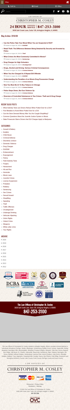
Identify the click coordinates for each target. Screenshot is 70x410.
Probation (6, 184)
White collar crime (9, 227)
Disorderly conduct (9, 141)
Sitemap (38, 386)
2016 (3, 253)
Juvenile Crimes (8, 178)
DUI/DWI (24, 45)
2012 (3, 267)
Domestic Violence (9, 143)
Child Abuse (7, 135)
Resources (30, 384)
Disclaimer (31, 386)
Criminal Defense (27, 70)
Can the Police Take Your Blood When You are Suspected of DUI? (28, 43)
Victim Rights (7, 218)
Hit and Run (7, 169)
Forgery (6, 164)
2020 (3, 240)
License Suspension (10, 181)
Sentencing (25, 59)
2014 (3, 260)
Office (58, 6)
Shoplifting (7, 198)
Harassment (7, 166)
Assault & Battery (9, 129)
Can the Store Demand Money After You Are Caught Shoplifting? (25, 113)
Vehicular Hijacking (9, 215)
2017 (3, 250)
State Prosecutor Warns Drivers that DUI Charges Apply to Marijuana (27, 119)
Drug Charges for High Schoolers (16, 62)
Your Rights (7, 230)
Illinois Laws (7, 175)
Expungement (8, 155)
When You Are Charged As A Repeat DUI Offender (22, 73)
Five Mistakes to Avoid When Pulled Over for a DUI (21, 111)
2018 (3, 246)
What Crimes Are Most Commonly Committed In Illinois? (25, 56)
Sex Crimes (7, 192)
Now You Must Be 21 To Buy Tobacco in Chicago (22, 85)
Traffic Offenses (8, 207)
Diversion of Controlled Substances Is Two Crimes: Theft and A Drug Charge (32, 96)
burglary (6, 132)
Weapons (6, 224)
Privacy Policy (39, 384)
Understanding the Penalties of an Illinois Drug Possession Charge (29, 79)
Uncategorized (26, 65)
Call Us (11, 6)
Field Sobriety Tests (10, 161)
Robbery (6, 187)
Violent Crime (8, 221)
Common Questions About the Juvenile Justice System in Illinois (25, 116)
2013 (3, 263)
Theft (24, 53)
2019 (3, 243)
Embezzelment (8, 152)
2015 (3, 256)
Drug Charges (8, 146)
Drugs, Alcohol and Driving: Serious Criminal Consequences (26, 68)
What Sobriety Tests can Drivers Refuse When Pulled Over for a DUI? (27, 108)
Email (35, 6)
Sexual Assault (8, 195)
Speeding (6, 201)
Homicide (6, 172)
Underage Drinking (9, 212)
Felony (5, 158)
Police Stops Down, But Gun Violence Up (19, 90)
